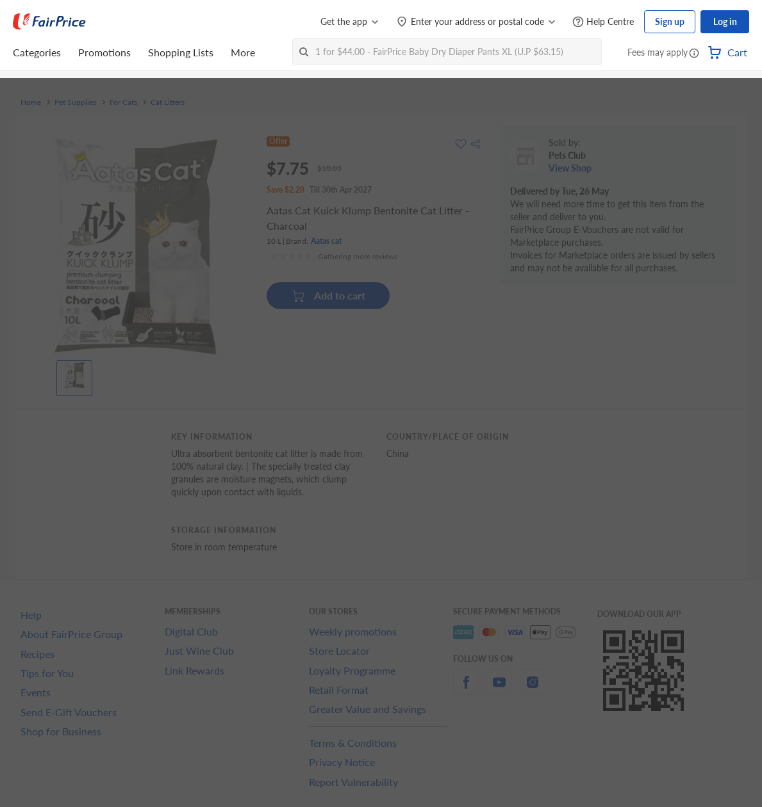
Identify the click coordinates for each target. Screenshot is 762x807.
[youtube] (499, 689)
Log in (725, 21)
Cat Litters (168, 102)
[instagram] (532, 689)
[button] (694, 54)
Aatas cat (326, 241)
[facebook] (466, 689)
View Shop (570, 168)
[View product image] (74, 375)
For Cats (123, 102)
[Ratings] (334, 257)
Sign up (669, 21)
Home (31, 102)
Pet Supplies (75, 102)
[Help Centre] (603, 22)
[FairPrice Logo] (49, 22)
